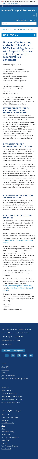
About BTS (5, 367)
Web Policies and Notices (10, 446)
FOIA (3, 429)
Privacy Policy (6, 440)
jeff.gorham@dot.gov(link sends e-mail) (19, 286)
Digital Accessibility (8, 423)
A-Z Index (33, 20)
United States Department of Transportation (16, 6)
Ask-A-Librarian (22, 20)
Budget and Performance (10, 417)
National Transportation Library (12, 396)
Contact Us (5, 370)
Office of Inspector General (10, 437)
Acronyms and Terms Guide (11, 402)
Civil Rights (5, 420)
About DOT (5, 414)
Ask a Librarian (7, 391)
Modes (32, 29)
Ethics (3, 426)
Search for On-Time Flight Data (12, 399)
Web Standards (6, 449)
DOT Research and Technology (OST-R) (15, 378)
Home (4, 29)
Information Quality (8, 431)
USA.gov (4, 443)
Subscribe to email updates (13, 351)
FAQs (4, 373)
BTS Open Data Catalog (9, 394)
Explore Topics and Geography (18, 29)
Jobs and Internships (8, 376)
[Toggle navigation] (33, 15)
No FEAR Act (6, 434)
